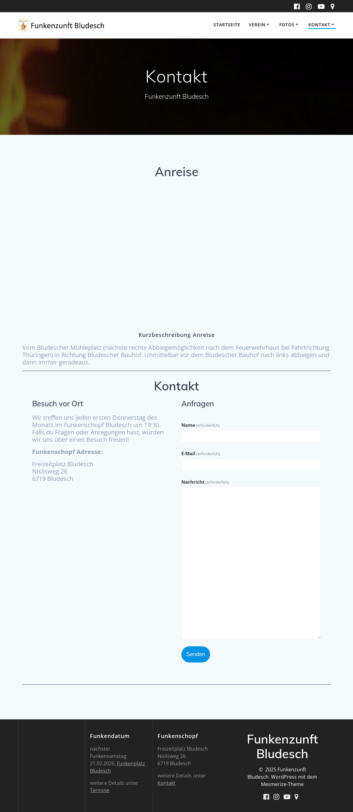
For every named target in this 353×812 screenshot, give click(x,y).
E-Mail (200, 453)
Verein (257, 25)
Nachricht (205, 482)
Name (200, 425)
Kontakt (319, 25)
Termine (99, 790)
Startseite (227, 25)
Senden (195, 654)
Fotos (287, 25)
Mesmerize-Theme (282, 784)
